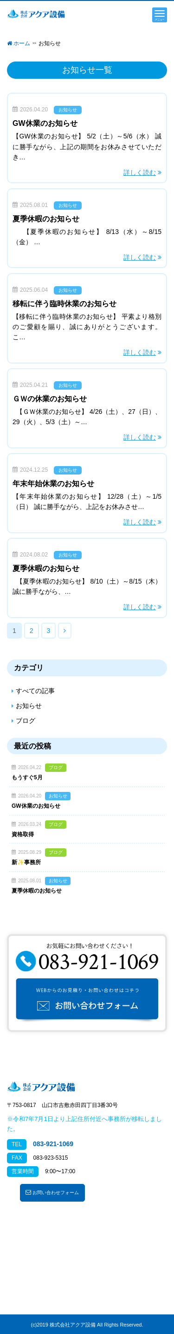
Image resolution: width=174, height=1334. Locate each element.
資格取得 (23, 834)
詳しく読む (139, 172)
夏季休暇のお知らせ (46, 219)
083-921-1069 (53, 1144)
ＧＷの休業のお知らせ (50, 399)
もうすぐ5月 (27, 777)
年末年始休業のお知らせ (53, 484)
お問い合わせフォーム (52, 1192)
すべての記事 (35, 691)
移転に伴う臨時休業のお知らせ (64, 304)
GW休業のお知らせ (45, 123)
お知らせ (67, 109)
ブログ (25, 720)
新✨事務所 (26, 862)
